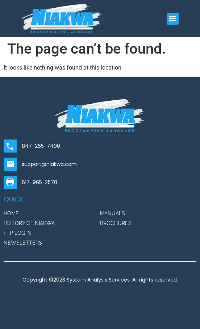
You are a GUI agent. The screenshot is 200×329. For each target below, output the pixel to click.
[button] (173, 19)
